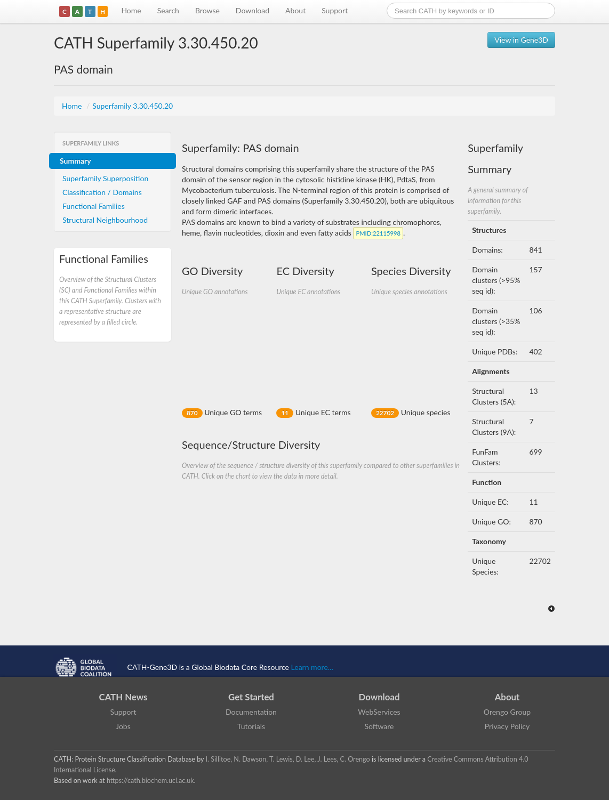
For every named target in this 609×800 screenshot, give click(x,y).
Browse (207, 10)
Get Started (251, 696)
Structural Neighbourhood (105, 219)
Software (379, 726)
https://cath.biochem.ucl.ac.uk (150, 781)
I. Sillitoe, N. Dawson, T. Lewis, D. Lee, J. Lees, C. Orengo (288, 759)
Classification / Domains (102, 192)
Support (335, 10)
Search (168, 10)
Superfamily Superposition (105, 178)
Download (252, 10)
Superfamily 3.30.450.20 (132, 105)
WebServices (379, 711)
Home (131, 10)
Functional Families (93, 206)
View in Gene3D (521, 39)
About (295, 10)
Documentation (251, 711)
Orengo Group (507, 711)
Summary (75, 160)
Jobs (123, 726)
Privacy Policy (507, 726)
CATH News (123, 696)
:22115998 (378, 233)
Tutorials (251, 726)
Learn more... (312, 667)
